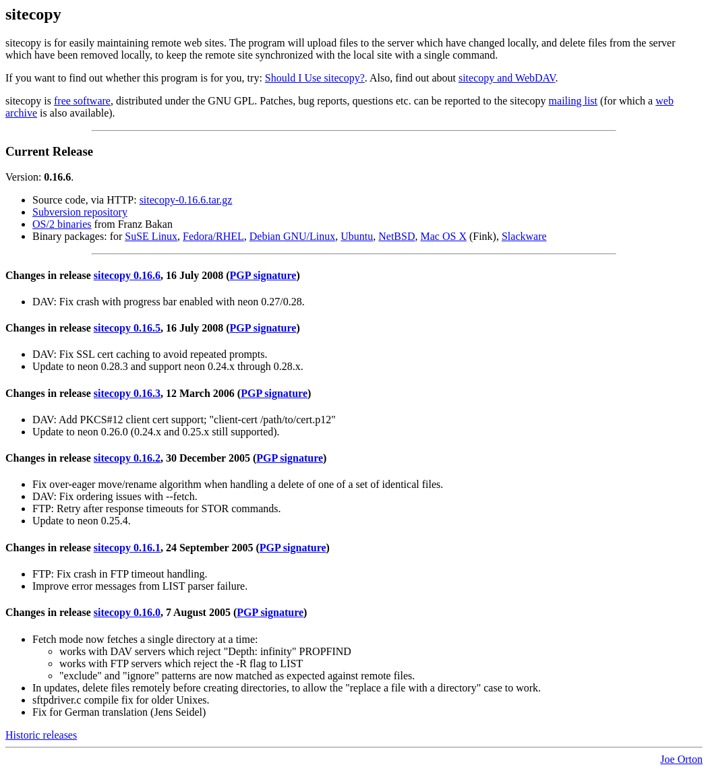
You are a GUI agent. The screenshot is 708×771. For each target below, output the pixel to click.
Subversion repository (79, 212)
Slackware (524, 236)
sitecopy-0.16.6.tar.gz (186, 200)
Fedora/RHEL (213, 236)
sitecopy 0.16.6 (127, 275)
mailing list (573, 100)
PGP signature (263, 275)
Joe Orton (681, 759)
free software (82, 100)
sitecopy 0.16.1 (127, 547)
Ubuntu (357, 236)
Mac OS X (444, 236)
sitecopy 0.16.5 (127, 328)
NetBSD (396, 236)
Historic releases (41, 735)
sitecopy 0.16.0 (127, 612)
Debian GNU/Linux (292, 236)
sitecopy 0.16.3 (127, 393)
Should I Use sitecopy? (315, 78)
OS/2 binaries (62, 224)
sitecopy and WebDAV (507, 78)
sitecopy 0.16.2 (127, 458)
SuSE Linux (151, 236)
